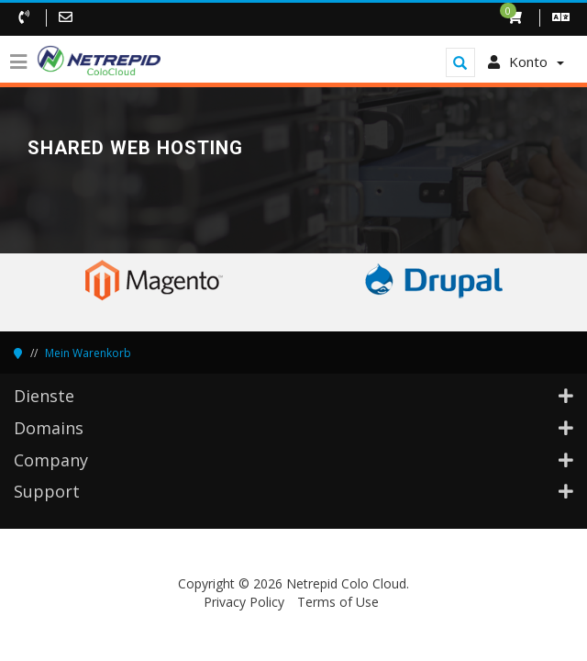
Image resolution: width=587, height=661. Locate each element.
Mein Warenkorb (88, 353)
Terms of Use (338, 602)
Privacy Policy (244, 602)
